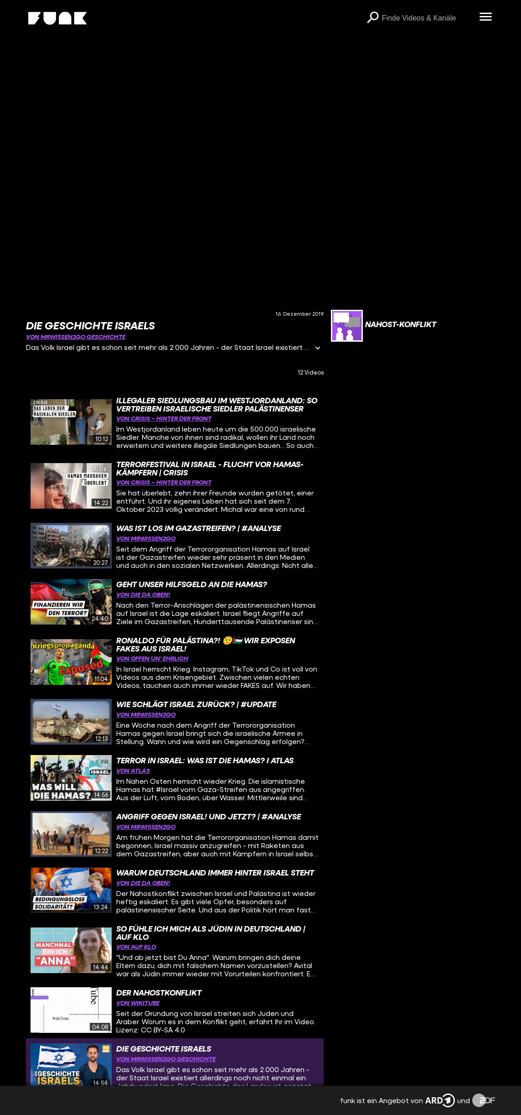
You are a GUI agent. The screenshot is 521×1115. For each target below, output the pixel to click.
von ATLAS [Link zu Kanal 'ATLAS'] (133, 770)
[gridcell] (175, 422)
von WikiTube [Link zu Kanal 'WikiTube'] (138, 1002)
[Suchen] (373, 18)
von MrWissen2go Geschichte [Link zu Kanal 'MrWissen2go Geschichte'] (75, 336)
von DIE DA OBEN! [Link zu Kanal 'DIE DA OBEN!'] (143, 594)
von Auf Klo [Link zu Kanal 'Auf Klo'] (136, 946)
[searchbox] (427, 18)
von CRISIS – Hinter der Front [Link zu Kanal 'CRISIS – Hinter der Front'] (163, 418)
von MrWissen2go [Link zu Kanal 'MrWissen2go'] (145, 538)
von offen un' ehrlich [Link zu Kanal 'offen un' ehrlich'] (152, 658)
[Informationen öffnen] (318, 348)
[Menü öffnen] (486, 17)
